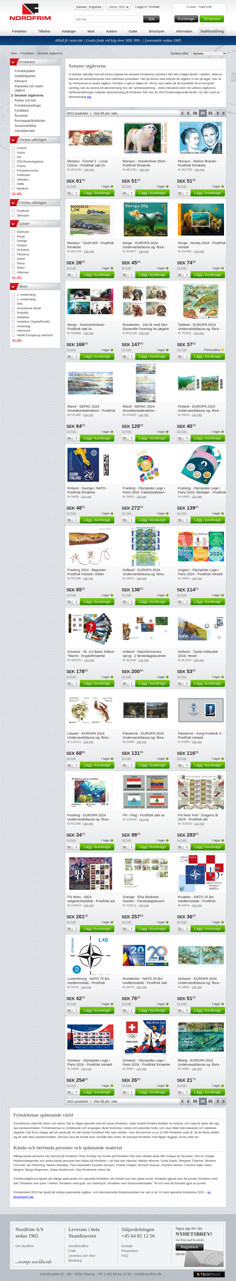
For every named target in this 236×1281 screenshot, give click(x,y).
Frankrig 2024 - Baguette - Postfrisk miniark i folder (87, 572)
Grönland (23, 249)
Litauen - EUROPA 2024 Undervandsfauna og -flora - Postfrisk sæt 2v (88, 737)
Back (188, 113)
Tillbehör (44, 31)
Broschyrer (157, 31)
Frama (21, 166)
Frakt (72, 1251)
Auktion (111, 31)
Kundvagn (187, 18)
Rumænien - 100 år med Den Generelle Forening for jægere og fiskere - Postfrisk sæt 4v (146, 329)
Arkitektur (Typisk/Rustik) (33, 321)
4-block (22, 148)
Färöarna (23, 254)
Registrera (191, 1247)
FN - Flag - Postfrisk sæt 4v (144, 815)
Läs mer (180, 1253)
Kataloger (69, 31)
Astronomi (23, 330)
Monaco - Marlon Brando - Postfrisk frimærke (198, 163)
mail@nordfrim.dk (147, 1274)
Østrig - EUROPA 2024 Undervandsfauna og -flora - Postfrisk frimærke (199, 1064)
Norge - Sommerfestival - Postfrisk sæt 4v (86, 327)
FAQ (124, 1256)
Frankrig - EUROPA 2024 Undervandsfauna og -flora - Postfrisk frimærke (88, 819)
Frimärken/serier (28, 170)
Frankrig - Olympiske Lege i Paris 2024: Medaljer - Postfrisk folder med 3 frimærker (202, 492)
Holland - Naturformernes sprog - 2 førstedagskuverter (144, 654)
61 (211, 113)
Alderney (23, 272)
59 (195, 113)
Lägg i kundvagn (98, 193)
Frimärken (19, 31)
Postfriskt (23, 211)
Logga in (141, 7)
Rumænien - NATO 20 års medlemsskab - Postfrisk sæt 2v (145, 983)
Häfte (20, 184)
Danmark (23, 231)
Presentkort (129, 1251)
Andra (21, 152)
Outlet (133, 31)
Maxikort (22, 188)
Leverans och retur (81, 1256)
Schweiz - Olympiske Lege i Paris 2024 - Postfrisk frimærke (146, 1062)
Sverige (22, 240)
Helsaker (23, 179)
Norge (21, 236)
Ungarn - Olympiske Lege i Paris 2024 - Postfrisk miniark (200, 572)
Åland (20, 263)
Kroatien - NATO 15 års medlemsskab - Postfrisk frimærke (196, 901)
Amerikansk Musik (29, 308)
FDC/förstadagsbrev (30, 161)
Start (182, 113)
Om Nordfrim (24, 1246)
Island (21, 258)
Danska (81, 7)
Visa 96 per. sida (105, 113)
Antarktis (23, 312)
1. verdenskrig (26, 294)
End (223, 113)
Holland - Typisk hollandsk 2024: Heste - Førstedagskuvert (198, 656)
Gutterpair (23, 175)
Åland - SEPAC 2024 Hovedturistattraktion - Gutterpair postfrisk (139, 410)
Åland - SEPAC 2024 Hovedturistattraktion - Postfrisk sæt (91, 410)
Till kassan (213, 18)
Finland (22, 245)
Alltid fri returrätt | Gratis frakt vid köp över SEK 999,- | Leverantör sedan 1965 (118, 40)
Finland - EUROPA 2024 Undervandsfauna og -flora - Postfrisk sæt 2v (199, 410)
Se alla (17, 193)
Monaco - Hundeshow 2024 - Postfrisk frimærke (145, 163)
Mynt (91, 31)
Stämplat (23, 215)
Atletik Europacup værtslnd (35, 335)
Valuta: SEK (118, 7)
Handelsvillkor (78, 1246)
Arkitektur (23, 317)
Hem (14, 53)
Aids (20, 303)
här (89, 97)
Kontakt (154, 7)
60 (203, 113)
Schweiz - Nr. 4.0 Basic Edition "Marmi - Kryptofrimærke (90, 654)
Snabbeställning (212, 31)
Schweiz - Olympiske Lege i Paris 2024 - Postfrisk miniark (89, 1062)
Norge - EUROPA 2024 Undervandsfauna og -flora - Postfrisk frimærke (144, 247)
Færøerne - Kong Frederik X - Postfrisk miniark (201, 735)
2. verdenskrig (26, 299)
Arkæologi (23, 326)
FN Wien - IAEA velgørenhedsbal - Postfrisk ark (91, 899)
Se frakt (71, 186)
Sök (153, 19)
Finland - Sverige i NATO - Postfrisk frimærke (87, 490)
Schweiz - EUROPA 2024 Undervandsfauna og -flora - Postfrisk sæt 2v (199, 983)
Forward (217, 113)
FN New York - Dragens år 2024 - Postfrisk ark (198, 817)
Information (184, 31)
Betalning (75, 1260)
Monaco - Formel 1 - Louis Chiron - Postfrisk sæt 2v (87, 163)
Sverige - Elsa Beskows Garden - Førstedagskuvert (143, 899)
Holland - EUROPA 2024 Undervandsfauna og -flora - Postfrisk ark (144, 574)
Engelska (95, 7)
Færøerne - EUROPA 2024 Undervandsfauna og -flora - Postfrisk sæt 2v (144, 737)
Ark (19, 157)
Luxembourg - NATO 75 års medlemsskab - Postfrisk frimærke (88, 983)
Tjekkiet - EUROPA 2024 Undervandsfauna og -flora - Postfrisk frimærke (199, 329)
